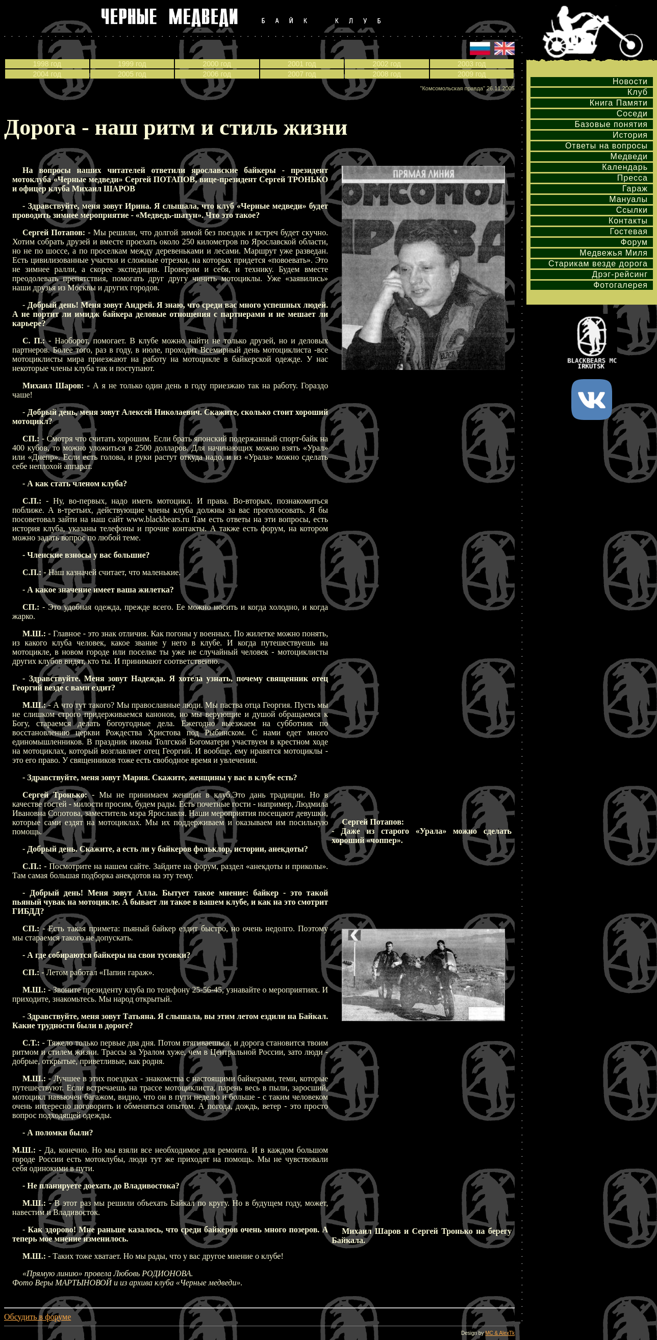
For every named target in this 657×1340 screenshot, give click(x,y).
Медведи (629, 156)
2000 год (217, 64)
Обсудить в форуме (37, 1316)
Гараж (635, 188)
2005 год (132, 74)
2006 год (217, 74)
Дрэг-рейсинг (620, 274)
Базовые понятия (611, 124)
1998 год (47, 64)
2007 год (302, 74)
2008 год (387, 74)
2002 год (387, 64)
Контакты (628, 220)
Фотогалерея (620, 285)
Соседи (632, 113)
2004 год (47, 74)
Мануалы (628, 199)
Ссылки (632, 210)
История (630, 135)
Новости (630, 81)
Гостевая (629, 231)
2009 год (472, 74)
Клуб (637, 92)
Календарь (625, 167)
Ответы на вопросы (606, 145)
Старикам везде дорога (598, 263)
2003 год (472, 64)
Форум (634, 242)
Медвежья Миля (613, 253)
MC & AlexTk (500, 1333)
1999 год (132, 64)
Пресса (632, 177)
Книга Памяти (619, 102)
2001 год (302, 64)
